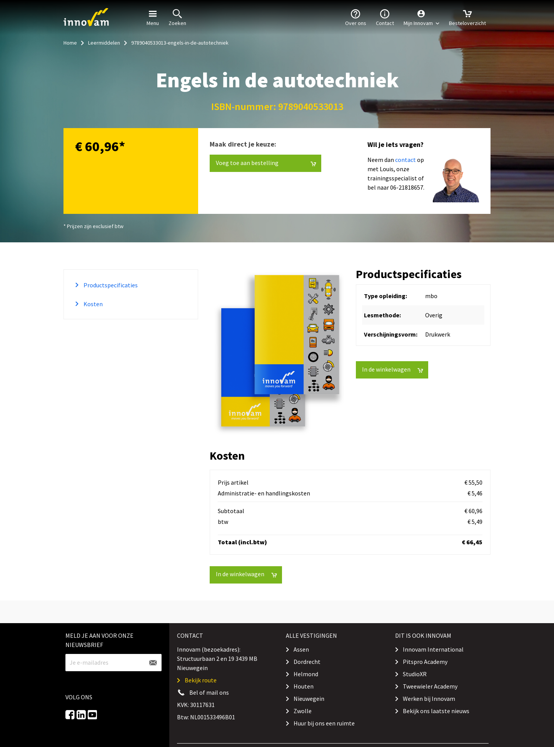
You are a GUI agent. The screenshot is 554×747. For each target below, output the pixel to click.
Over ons (355, 17)
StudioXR (415, 674)
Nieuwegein (309, 698)
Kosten (92, 304)
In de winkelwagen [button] (392, 369)
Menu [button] (153, 17)
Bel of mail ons (209, 692)
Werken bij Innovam (429, 698)
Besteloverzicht (467, 17)
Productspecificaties (110, 285)
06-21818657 (406, 187)
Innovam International (433, 649)
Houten (304, 686)
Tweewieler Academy (430, 686)
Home (70, 42)
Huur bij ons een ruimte (324, 723)
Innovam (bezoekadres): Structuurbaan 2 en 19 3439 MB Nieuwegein (217, 658)
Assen (301, 649)
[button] (421, 17)
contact (405, 159)
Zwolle (303, 711)
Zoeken (177, 17)
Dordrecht (307, 661)
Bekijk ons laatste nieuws (436, 711)
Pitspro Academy (425, 661)
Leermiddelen (104, 42)
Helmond (306, 674)
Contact (385, 17)
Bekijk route (201, 680)
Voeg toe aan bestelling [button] (266, 163)
